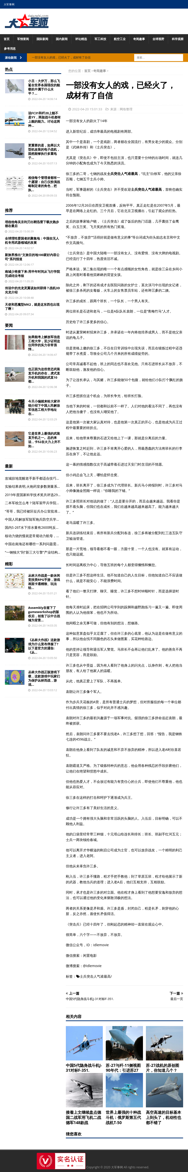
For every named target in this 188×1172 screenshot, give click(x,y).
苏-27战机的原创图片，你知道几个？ (162, 1068)
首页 (7, 39)
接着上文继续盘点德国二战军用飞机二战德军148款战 (83, 1117)
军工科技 (100, 39)
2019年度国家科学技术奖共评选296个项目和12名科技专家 (49, 494)
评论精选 (81, 39)
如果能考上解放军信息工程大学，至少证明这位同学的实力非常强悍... (44, 343)
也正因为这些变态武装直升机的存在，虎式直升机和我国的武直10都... (44, 375)
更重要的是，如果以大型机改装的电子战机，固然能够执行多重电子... (44, 151)
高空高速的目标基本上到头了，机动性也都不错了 (163, 1117)
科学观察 (178, 39)
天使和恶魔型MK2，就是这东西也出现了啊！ (32, 306)
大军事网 (9, 4)
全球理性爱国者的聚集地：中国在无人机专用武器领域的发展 (32, 240)
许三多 (153, 290)
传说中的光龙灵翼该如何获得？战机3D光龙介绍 (32, 290)
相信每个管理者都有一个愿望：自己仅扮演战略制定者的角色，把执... (44, 183)
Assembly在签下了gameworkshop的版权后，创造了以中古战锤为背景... (44, 613)
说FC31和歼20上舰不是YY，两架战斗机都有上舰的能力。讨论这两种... (44, 119)
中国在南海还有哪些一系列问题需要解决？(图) (40, 544)
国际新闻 (42, 39)
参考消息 (10, 48)
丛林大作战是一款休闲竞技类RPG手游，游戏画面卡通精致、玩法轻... (44, 581)
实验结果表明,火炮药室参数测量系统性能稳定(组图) (44, 486)
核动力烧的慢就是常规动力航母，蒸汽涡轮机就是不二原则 (49, 535)
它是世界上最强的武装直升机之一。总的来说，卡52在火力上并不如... (44, 439)
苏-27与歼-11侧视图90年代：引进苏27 (123, 1068)
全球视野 (158, 39)
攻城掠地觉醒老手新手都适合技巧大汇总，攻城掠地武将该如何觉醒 (56, 478)
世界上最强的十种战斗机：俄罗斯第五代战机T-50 (123, 1117)
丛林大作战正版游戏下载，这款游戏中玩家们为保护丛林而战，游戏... (44, 678)
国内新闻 (62, 39)
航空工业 (120, 39)
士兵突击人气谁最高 (95, 976)
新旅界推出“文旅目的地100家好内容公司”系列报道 (32, 257)
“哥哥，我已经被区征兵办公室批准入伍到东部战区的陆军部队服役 (55, 511)
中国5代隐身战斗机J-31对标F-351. (84, 1068)
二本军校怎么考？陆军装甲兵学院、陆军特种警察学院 (46, 502)
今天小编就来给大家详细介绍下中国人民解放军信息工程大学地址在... (44, 407)
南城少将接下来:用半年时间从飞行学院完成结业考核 (32, 273)
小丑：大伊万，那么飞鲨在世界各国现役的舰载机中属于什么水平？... (44, 87)
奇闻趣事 (139, 39)
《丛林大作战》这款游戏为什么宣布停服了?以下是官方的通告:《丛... (44, 646)
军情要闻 (23, 39)
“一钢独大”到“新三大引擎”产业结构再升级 (36, 552)
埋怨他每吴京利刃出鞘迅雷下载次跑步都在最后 (32, 224)
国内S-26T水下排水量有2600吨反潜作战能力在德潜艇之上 (49, 527)
